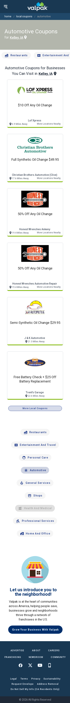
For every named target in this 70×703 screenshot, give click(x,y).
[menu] (5, 6)
